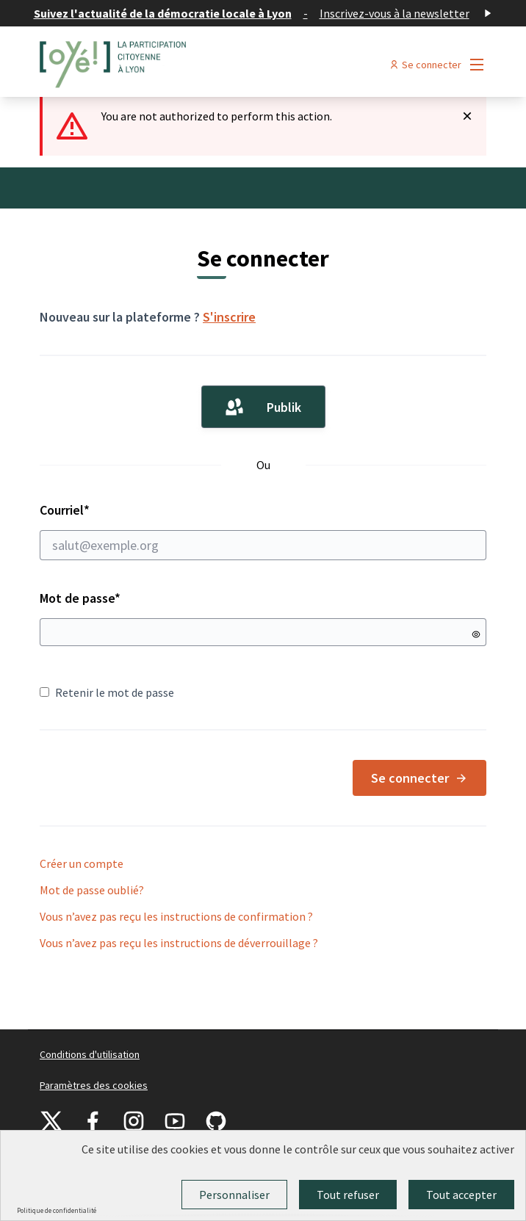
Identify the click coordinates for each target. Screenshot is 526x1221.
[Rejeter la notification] (467, 116)
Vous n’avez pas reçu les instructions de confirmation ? (176, 916)
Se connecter (419, 777)
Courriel (263, 530)
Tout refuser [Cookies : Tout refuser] (348, 1194)
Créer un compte (81, 863)
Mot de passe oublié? (92, 890)
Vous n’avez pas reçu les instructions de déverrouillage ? (179, 942)
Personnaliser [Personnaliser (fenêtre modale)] (234, 1194)
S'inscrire (229, 316)
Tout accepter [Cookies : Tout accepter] (461, 1194)
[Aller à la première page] (206, 64)
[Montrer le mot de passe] (476, 634)
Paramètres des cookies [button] (94, 1085)
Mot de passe (80, 598)
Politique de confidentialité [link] (56, 1210)
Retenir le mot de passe (107, 692)
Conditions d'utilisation (90, 1054)
